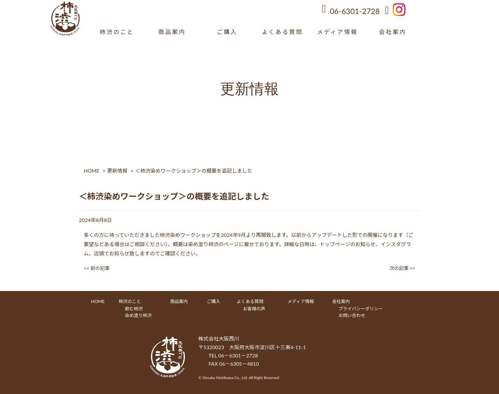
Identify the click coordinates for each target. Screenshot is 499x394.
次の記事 (399, 268)
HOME (91, 171)
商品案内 (172, 31)
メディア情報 (337, 31)
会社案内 (392, 31)
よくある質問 (282, 31)
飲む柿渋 (134, 308)
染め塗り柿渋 (138, 315)
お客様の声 (254, 308)
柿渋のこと (117, 31)
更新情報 (117, 171)
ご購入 (227, 31)
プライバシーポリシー (361, 308)
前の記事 (99, 268)
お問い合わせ (352, 315)
